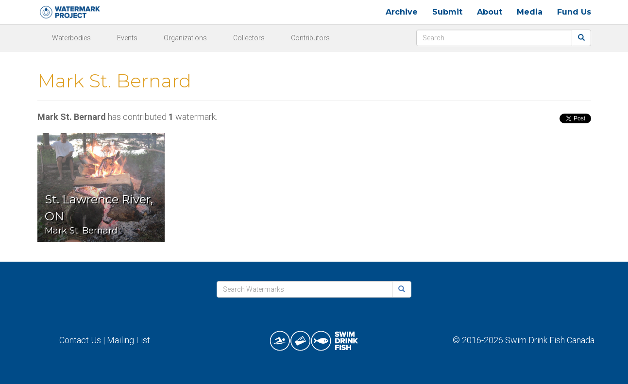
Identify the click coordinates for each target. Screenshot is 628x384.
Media (530, 12)
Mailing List (128, 340)
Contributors (310, 38)
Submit (447, 12)
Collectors (249, 38)
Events (127, 38)
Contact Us (80, 340)
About (489, 12)
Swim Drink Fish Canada (549, 340)
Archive (402, 12)
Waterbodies (71, 38)
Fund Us (574, 12)
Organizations (185, 38)
